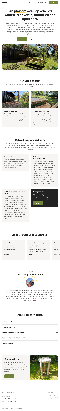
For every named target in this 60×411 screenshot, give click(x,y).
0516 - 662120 (53, 395)
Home (30, 2)
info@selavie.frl (53, 398)
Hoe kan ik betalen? (30, 343)
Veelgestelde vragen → (35, 39)
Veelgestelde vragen (40, 2)
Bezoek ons (53, 2)
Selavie (4, 2)
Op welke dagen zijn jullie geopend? (30, 338)
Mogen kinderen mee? (30, 327)
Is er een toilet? (30, 322)
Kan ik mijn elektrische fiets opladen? (30, 332)
